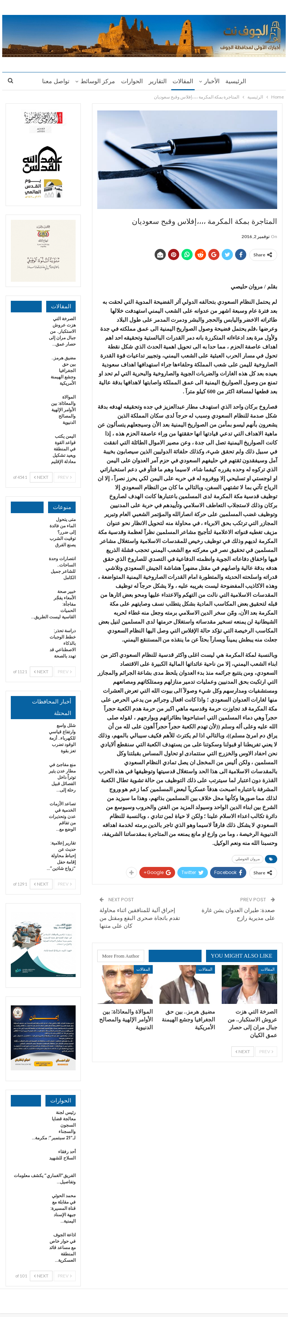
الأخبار (214, 81)
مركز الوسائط (95, 81)
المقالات (184, 81)
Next (242, 1051)
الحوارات (131, 81)
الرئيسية (239, 81)
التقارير (158, 81)
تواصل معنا (52, 81)
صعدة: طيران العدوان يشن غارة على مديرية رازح (238, 914)
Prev (266, 1051)
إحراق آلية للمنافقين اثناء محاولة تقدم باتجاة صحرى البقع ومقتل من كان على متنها (139, 918)
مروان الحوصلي (247, 859)
